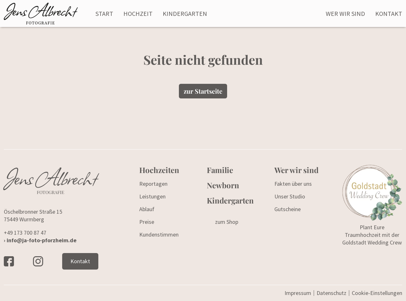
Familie (220, 170)
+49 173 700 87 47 (25, 232)
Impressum (298, 293)
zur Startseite (203, 91)
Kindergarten (185, 13)
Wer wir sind (345, 13)
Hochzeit (138, 13)
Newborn (223, 185)
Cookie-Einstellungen (377, 293)
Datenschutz (331, 293)
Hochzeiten (159, 170)
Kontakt (388, 13)
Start (104, 13)
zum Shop (226, 221)
